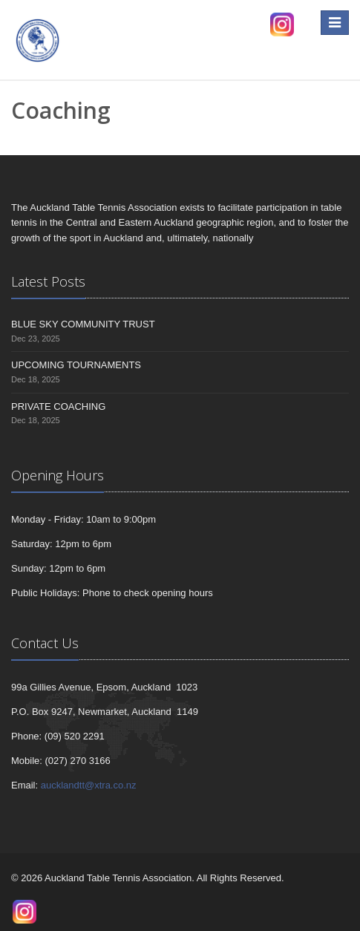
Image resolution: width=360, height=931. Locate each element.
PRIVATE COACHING (58, 406)
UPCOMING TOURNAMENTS (76, 364)
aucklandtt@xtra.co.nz (89, 785)
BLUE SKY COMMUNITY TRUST (83, 324)
